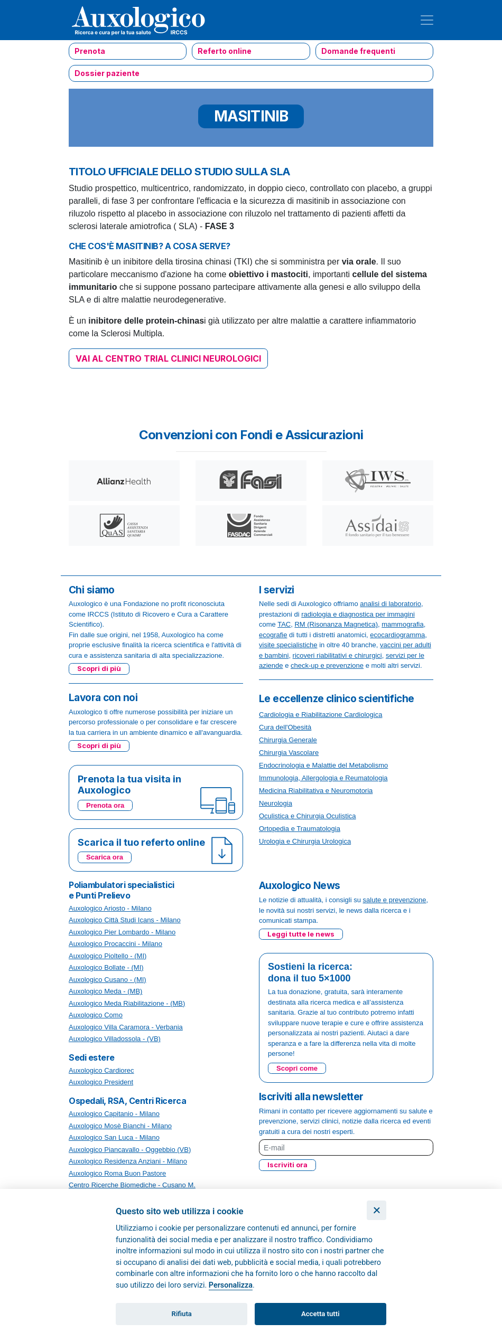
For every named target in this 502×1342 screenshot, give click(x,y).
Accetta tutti (320, 1314)
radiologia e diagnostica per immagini (358, 614)
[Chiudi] (376, 1210)
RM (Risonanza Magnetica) (336, 624)
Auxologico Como (96, 1015)
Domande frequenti (358, 50)
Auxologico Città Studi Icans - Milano (125, 920)
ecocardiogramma (397, 635)
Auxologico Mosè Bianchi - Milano (120, 1126)
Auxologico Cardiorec (101, 1070)
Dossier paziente (107, 73)
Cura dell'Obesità (285, 727)
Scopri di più (99, 668)
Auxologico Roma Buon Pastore (117, 1173)
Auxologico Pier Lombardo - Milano (122, 932)
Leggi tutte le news (300, 934)
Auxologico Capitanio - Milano (114, 1114)
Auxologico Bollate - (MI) (106, 967)
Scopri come (297, 1068)
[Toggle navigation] (427, 20)
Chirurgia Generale (288, 740)
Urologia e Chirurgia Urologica (305, 841)
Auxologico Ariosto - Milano (110, 908)
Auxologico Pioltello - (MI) (107, 956)
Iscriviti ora (287, 1164)
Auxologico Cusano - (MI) (107, 980)
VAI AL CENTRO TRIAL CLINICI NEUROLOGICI (168, 358)
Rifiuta (182, 1314)
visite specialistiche (288, 645)
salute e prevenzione (394, 900)
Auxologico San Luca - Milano (114, 1137)
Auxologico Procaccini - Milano (115, 944)
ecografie (273, 635)
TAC (284, 624)
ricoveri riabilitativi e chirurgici (337, 655)
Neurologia (275, 803)
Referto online (225, 50)
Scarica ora (104, 857)
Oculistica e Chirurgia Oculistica (307, 816)
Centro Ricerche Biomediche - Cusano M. (132, 1185)
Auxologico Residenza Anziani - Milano (128, 1161)
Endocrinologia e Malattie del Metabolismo (323, 765)
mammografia (402, 624)
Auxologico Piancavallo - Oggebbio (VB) (130, 1150)
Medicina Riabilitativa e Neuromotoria (316, 791)
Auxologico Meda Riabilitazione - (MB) (127, 1003)
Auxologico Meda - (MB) (105, 991)
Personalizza (231, 1285)
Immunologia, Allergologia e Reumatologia (323, 778)
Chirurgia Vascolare (289, 753)
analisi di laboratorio (390, 604)
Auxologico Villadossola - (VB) (115, 1039)
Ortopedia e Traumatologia (299, 829)
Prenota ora (105, 805)
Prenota (90, 50)
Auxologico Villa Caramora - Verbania (126, 1027)
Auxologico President (101, 1082)
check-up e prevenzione (327, 665)
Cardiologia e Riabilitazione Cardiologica (320, 715)
